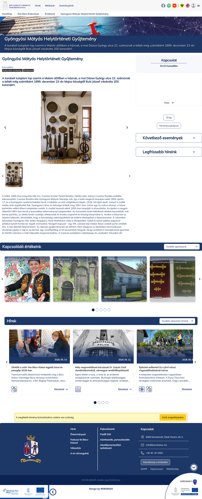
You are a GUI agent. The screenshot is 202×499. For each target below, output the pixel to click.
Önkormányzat (78, 438)
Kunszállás (7, 67)
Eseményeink (66, 5)
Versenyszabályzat (168, 125)
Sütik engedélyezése (172, 421)
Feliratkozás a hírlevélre (155, 466)
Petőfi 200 (105, 438)
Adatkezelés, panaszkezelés (115, 444)
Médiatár (50, 5)
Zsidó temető (63, 263)
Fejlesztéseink (107, 433)
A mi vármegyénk (79, 457)
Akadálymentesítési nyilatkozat (110, 451)
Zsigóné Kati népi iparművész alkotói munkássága (22, 265)
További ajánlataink (176, 250)
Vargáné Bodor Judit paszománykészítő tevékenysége (170, 265)
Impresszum (156, 473)
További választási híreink (175, 325)
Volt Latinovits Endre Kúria (118, 263)
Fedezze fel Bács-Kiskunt (79, 445)
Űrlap (169, 117)
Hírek (38, 5)
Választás (75, 452)
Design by (101, 493)
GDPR (144, 473)
